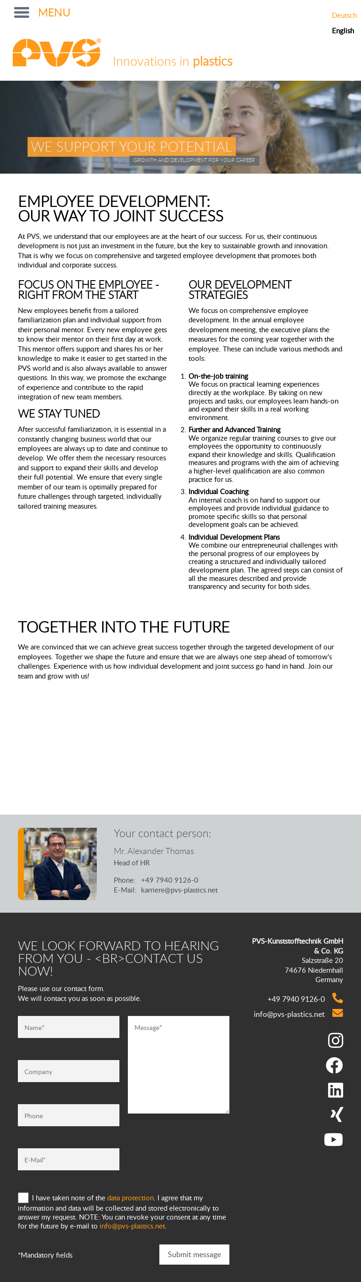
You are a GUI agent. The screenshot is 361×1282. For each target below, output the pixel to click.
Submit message (194, 1254)
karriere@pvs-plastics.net (179, 889)
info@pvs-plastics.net (132, 1225)
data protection (130, 1197)
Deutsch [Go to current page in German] (344, 15)
